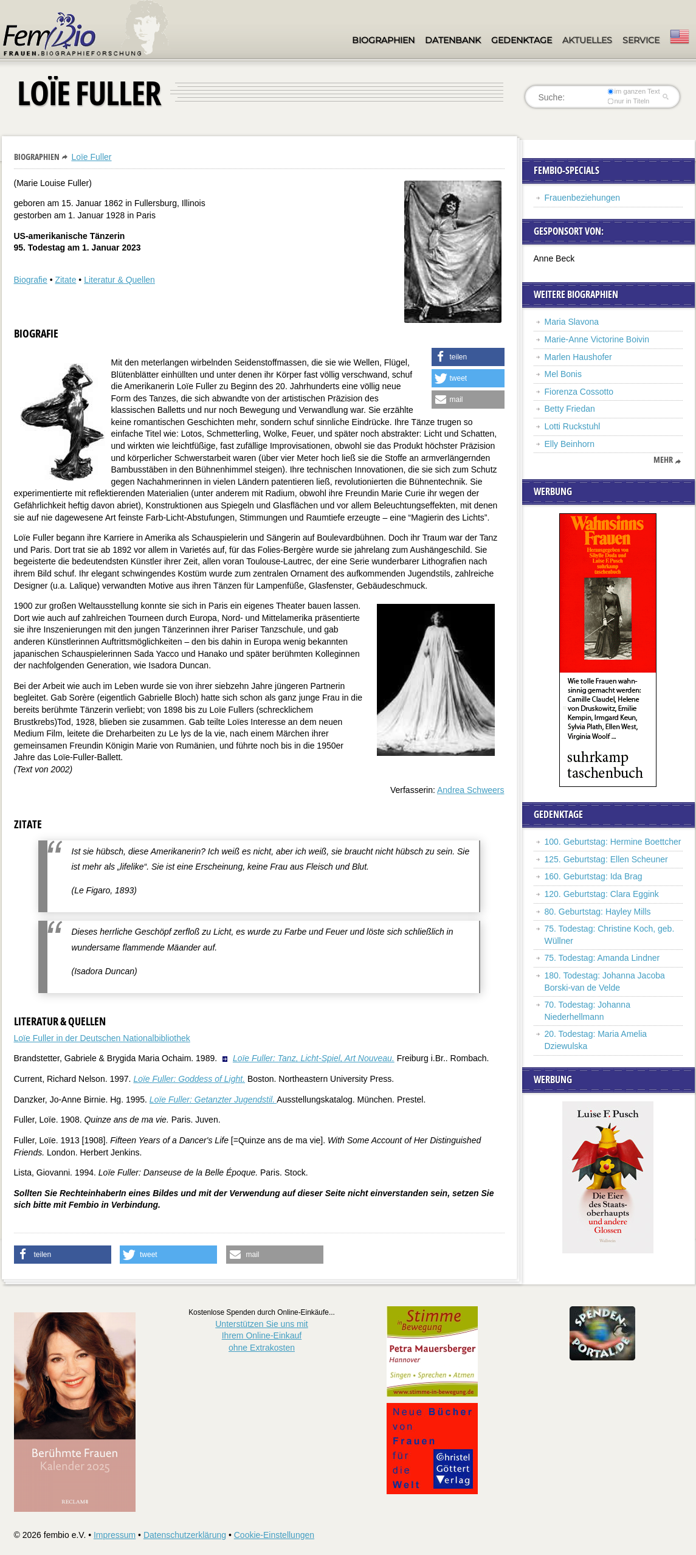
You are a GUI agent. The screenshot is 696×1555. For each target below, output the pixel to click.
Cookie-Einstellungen (274, 1535)
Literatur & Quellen (119, 280)
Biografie (30, 280)
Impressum (115, 1535)
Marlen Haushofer (578, 357)
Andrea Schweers (471, 790)
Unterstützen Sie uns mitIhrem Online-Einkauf (261, 1335)
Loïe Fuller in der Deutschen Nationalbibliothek (102, 1038)
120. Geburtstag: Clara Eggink (602, 894)
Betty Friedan (570, 409)
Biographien (383, 40)
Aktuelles (587, 40)
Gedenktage (521, 40)
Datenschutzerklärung (184, 1535)
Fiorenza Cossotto (579, 392)
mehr (663, 459)
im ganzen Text (633, 91)
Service (641, 40)
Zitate (65, 280)
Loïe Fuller (91, 157)
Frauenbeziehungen (583, 198)
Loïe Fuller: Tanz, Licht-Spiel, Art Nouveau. (314, 1058)
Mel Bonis (563, 374)
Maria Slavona (572, 322)
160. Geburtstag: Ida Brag (594, 876)
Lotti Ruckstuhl (573, 426)
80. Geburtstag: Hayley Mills (598, 911)
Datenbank (453, 40)
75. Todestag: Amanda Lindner (602, 958)
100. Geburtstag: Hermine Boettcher (613, 842)
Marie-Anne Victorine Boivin (597, 339)
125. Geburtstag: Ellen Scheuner (606, 859)
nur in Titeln (628, 101)
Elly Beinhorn (570, 444)
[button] (468, 357)
